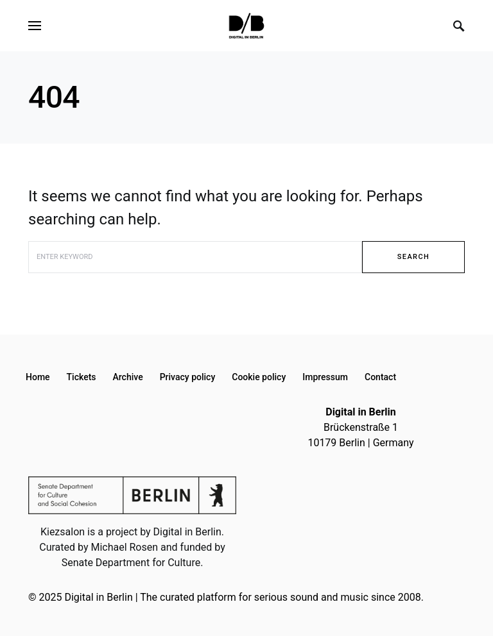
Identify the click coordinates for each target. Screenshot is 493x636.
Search (413, 257)
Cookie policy (259, 377)
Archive (128, 377)
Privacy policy (188, 377)
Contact (380, 377)
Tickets (81, 377)
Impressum (325, 377)
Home (38, 377)
